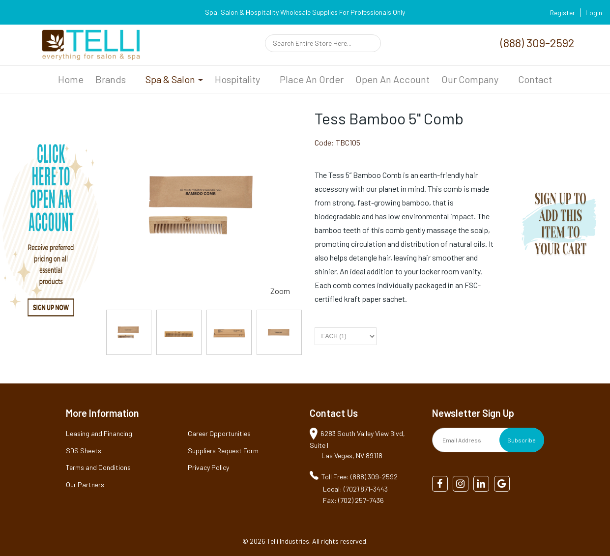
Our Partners (85, 484)
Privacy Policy (208, 467)
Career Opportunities (219, 433)
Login (593, 12)
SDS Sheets (83, 450)
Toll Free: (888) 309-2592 (359, 476)
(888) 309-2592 (537, 42)
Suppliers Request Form (223, 450)
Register (562, 12)
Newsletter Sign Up (473, 413)
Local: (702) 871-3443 (355, 489)
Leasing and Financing (99, 433)
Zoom (280, 290)
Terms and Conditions (98, 467)
